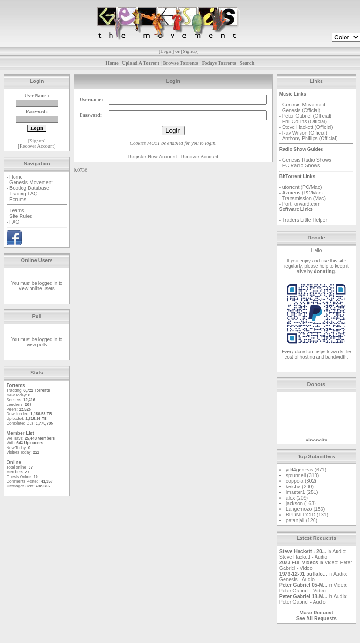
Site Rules (20, 216)
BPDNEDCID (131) (307, 514)
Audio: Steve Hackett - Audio (313, 554)
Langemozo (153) (305, 509)
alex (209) (297, 498)
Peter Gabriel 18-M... (303, 596)
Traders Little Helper (304, 220)
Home (15, 176)
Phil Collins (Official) (304, 121)
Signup (190, 51)
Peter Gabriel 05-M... (303, 585)
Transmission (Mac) (304, 198)
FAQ (14, 221)
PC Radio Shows (301, 165)
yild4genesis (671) (306, 469)
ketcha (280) (300, 486)
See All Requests (316, 618)
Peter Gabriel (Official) (306, 116)
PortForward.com (301, 204)
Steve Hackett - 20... (302, 551)
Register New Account (152, 156)
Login (166, 51)
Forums (17, 199)
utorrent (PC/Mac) (302, 187)
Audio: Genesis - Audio (313, 576)
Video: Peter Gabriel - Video (313, 587)
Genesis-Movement (30, 182)
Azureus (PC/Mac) (302, 192)
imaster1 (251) (302, 492)
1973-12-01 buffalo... (303, 573)
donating (324, 271)
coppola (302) (301, 481)
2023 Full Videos (298, 562)
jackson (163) (301, 503)
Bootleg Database (29, 188)
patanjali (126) (302, 520)
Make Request (316, 612)
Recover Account (37, 146)
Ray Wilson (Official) (304, 132)
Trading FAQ (23, 193)
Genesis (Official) (301, 110)
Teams (16, 210)
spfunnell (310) (302, 475)
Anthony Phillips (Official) (310, 138)
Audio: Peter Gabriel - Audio (313, 599)
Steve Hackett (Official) (307, 127)
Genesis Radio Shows (306, 160)
